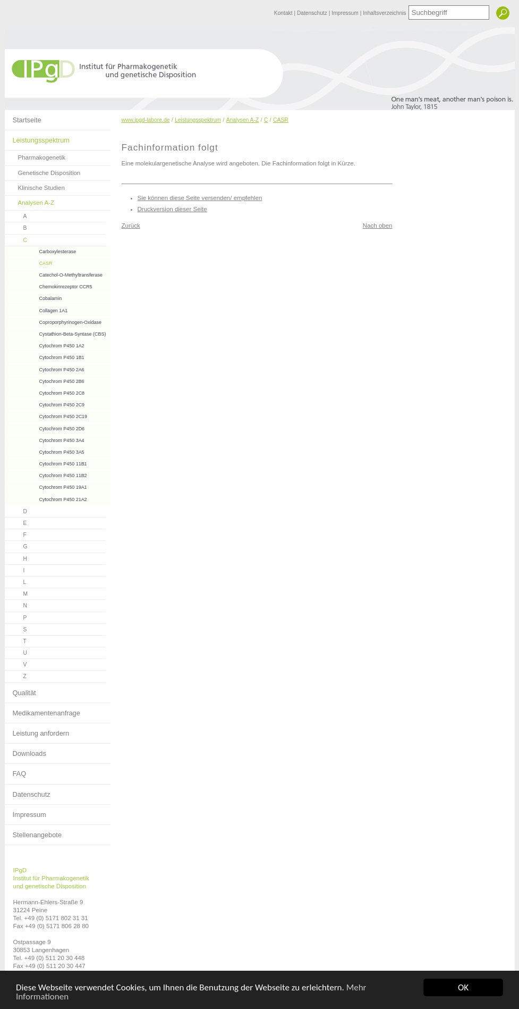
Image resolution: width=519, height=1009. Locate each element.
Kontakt (284, 13)
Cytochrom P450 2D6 (45, 427)
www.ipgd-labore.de (146, 120)
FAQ (16, 771)
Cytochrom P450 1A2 (44, 344)
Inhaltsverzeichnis (384, 13)
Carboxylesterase (40, 250)
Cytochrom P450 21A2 (46, 498)
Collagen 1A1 (36, 309)
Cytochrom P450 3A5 (44, 451)
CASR (29, 262)
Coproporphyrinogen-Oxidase (53, 321)
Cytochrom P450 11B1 (46, 462)
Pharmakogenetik (35, 156)
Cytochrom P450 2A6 (44, 368)
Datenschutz (313, 13)
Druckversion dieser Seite (172, 209)
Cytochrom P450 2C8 (45, 392)
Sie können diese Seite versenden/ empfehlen (200, 198)
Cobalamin (33, 297)
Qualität (20, 690)
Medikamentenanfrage (42, 710)
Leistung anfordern (37, 730)
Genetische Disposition (43, 171)
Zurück (131, 225)
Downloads (25, 750)
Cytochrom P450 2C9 (45, 403)
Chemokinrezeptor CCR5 (48, 285)
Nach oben (378, 225)
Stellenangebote (33, 832)
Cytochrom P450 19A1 (46, 486)
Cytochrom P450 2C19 (46, 415)
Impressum (345, 13)
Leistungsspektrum (37, 137)
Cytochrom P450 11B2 (46, 474)
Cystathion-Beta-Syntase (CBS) (55, 333)
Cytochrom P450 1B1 (44, 356)
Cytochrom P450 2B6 (44, 380)
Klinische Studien (35, 186)
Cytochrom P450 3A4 (44, 439)
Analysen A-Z (30, 201)
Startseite (23, 117)
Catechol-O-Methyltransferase (54, 274)
